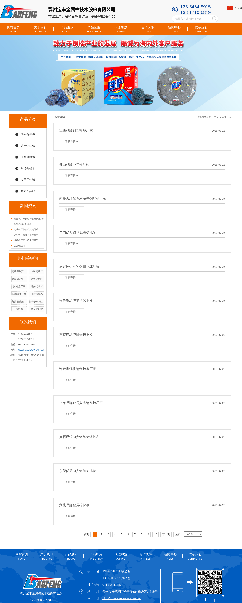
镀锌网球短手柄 (19, 279)
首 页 (216, 117)
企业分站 (226, 117)
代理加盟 (120, 29)
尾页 (177, 534)
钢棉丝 (19, 309)
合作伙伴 (147, 29)
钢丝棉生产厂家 (19, 271)
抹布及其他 (28, 191)
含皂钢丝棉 (28, 145)
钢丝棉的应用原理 (23, 224)
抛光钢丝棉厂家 (36, 301)
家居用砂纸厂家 (19, 301)
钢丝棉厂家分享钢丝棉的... (27, 235)
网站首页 (13, 29)
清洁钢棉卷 (28, 168)
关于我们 (40, 29)
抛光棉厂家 (37, 309)
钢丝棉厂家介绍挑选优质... (27, 229)
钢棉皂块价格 (19, 294)
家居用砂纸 (28, 179)
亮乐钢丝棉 (28, 134)
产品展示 (67, 29)
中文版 (234, 8)
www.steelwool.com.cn (31, 349)
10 (155, 534)
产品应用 (93, 29)
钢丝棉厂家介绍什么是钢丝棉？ (29, 218)
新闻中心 (174, 29)
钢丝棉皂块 (37, 279)
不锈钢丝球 (37, 271)
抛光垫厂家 (19, 286)
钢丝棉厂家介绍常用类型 (26, 240)
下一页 (166, 534)
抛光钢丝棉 (28, 157)
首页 (86, 534)
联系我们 (201, 29)
